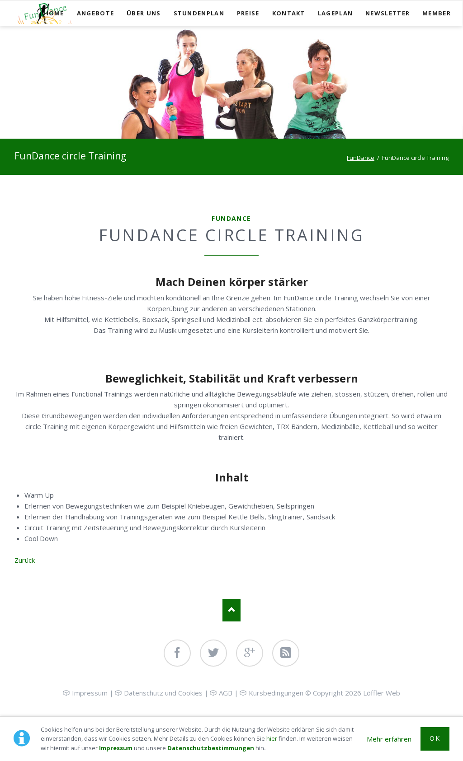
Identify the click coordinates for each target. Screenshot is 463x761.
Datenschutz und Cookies (163, 692)
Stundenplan (199, 13)
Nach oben (231, 610)
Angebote (95, 13)
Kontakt (288, 13)
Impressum (115, 748)
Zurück (24, 560)
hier (271, 738)
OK (435, 738)
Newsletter (387, 13)
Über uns (144, 13)
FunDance (360, 158)
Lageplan (335, 13)
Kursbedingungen (276, 692)
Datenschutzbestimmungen (210, 748)
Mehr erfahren (389, 738)
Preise (248, 13)
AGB (225, 692)
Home (54, 13)
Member (436, 13)
